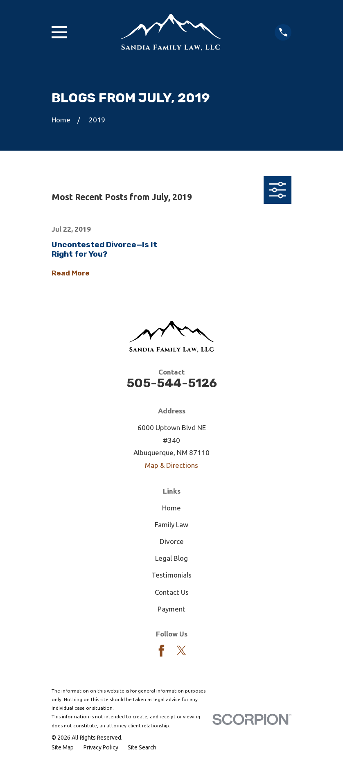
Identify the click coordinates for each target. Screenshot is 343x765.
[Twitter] (181, 651)
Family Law (171, 524)
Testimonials (171, 575)
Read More (71, 273)
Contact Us (172, 592)
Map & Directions (171, 465)
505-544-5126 (171, 383)
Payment (171, 609)
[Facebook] (161, 651)
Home (171, 508)
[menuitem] (63, 747)
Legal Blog (171, 558)
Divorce (172, 541)
